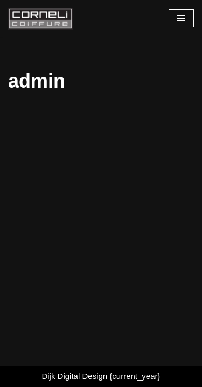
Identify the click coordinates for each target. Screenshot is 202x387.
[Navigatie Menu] (181, 18)
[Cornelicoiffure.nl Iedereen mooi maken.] (40, 19)
